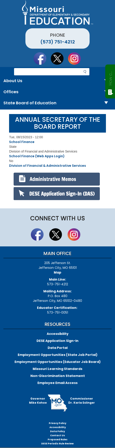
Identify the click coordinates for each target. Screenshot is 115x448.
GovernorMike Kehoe (38, 401)
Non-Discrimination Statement (57, 376)
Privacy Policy (57, 423)
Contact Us (57, 435)
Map (57, 272)
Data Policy (57, 431)
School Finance (21, 142)
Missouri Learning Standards (57, 369)
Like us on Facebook (42, 58)
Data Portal (58, 348)
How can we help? (110, 77)
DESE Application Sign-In (57, 340)
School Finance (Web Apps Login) (37, 156)
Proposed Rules (57, 439)
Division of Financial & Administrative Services (47, 165)
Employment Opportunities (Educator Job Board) (58, 362)
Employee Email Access (57, 383)
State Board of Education (57, 103)
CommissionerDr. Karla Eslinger (81, 401)
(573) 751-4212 (57, 42)
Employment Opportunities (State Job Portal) (58, 355)
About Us (57, 81)
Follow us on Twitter (59, 58)
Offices (57, 92)
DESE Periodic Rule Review (57, 443)
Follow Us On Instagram (76, 58)
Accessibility (58, 333)
